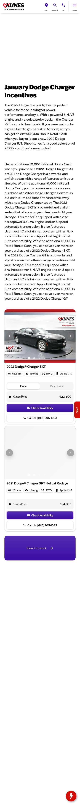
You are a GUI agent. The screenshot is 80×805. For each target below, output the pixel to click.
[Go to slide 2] (34, 358)
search (55, 10)
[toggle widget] (71, 796)
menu (74, 10)
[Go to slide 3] (39, 358)
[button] (46, 7)
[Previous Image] (9, 336)
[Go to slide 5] (50, 358)
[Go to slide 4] (45, 358)
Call (63, 10)
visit (46, 10)
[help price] (10, 396)
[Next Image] (70, 336)
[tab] (23, 386)
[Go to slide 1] (29, 358)
